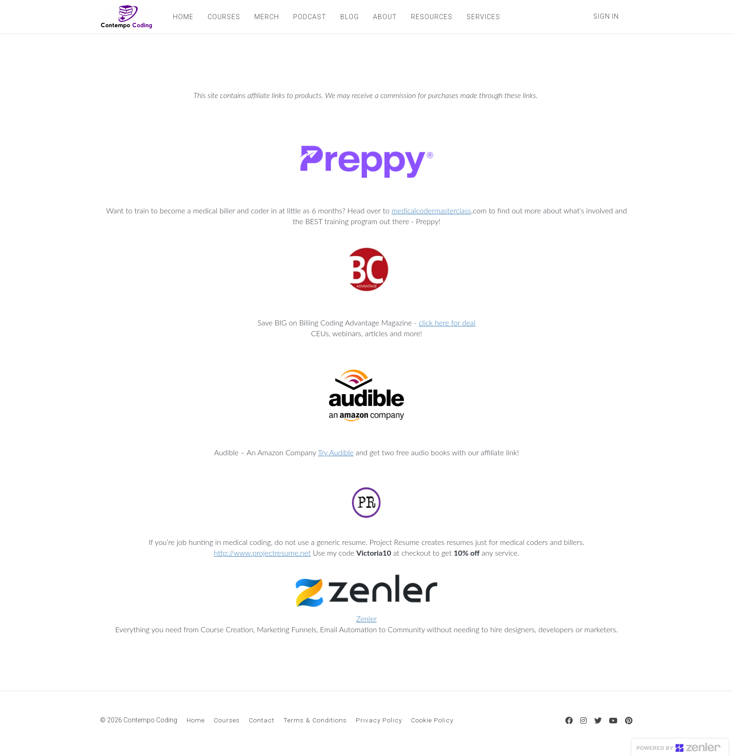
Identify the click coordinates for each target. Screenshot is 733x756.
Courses (227, 720)
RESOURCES (431, 17)
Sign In (606, 16)
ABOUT (384, 17)
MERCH (265, 17)
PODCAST (308, 17)
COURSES (223, 17)
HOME (182, 17)
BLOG (348, 17)
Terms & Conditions (315, 720)
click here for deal (447, 322)
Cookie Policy (432, 720)
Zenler (366, 618)
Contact (261, 720)
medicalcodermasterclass (431, 210)
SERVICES (482, 17)
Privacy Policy (379, 720)
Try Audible (336, 452)
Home (196, 720)
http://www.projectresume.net (262, 552)
